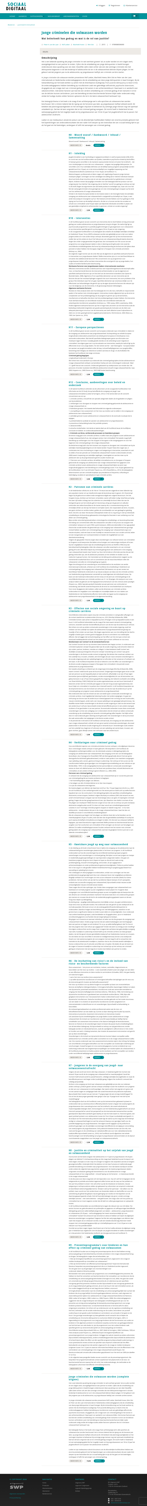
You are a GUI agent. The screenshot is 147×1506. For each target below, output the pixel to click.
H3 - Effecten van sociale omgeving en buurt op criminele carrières (97, 610)
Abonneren (46, 1491)
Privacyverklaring (15, 1498)
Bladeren (11, 25)
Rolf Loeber (66, 45)
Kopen (99, 145)
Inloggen (100, 5)
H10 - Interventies (79, 218)
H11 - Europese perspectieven (86, 327)
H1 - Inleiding (77, 153)
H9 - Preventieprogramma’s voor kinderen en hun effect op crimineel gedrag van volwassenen (98, 1246)
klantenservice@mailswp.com (120, 1503)
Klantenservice (130, 5)
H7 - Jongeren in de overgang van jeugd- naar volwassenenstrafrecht (96, 1067)
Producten (45, 1485)
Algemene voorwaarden (17, 1494)
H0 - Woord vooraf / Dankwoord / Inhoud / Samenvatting (95, 136)
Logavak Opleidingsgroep (83, 1488)
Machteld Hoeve (78, 45)
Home (12, 16)
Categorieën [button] (37, 16)
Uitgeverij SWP (80, 1483)
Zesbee (77, 1491)
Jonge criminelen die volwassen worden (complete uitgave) (99, 1378)
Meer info (76, 145)
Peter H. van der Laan (51, 45)
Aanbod (23, 16)
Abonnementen (71, 16)
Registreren (114, 5)
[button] (135, 16)
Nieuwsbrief (54, 16)
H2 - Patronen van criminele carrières (91, 487)
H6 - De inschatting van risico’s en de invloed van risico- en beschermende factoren (98, 962)
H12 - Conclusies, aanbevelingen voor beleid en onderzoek (97, 384)
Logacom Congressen (82, 1485)
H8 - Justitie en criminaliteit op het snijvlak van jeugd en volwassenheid (101, 1152)
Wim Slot (91, 45)
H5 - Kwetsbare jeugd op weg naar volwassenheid (98, 844)
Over (84, 16)
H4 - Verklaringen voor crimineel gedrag (92, 742)
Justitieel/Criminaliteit (26, 25)
